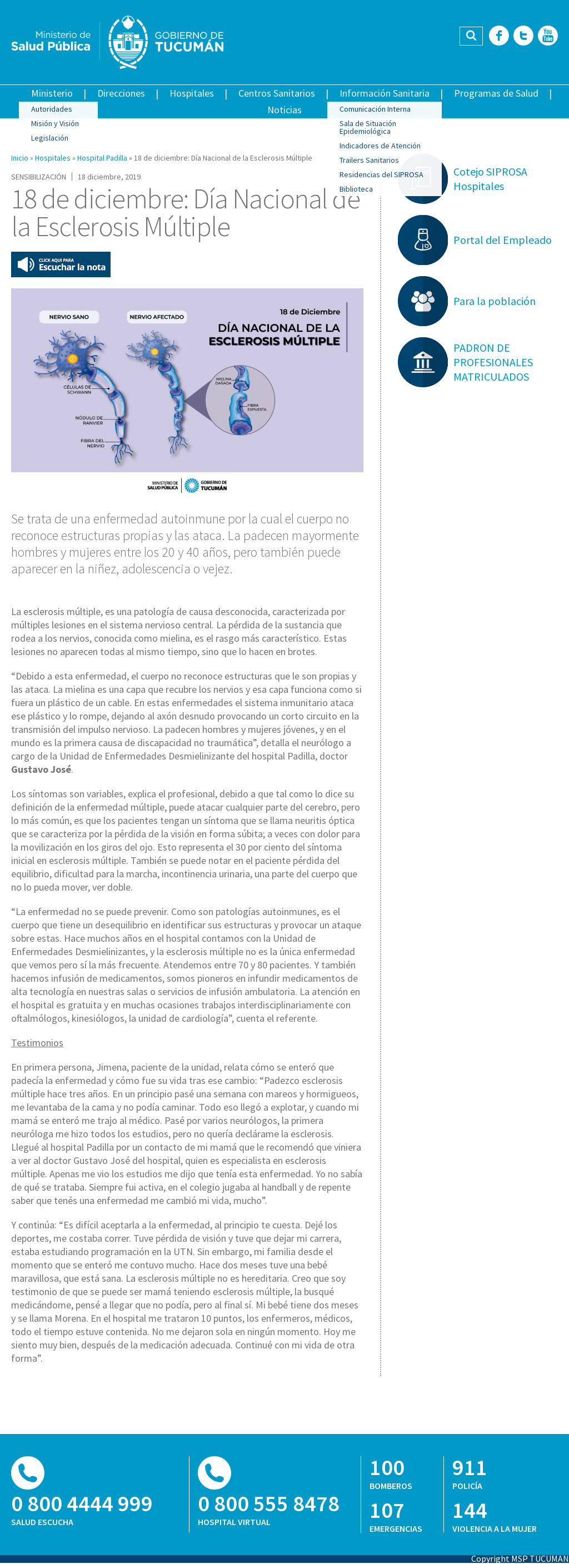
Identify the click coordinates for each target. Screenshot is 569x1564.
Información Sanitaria (385, 93)
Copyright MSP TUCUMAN (520, 1558)
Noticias (284, 109)
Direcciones (121, 93)
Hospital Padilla (102, 158)
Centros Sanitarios (276, 93)
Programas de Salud (496, 93)
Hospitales (191, 93)
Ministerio (52, 93)
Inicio (19, 158)
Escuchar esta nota (61, 264)
